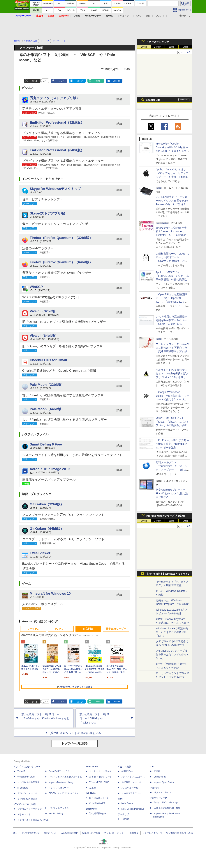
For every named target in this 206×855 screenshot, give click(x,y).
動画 (148, 16)
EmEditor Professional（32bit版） (57, 122)
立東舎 (92, 788)
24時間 (157, 47)
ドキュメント (124, 16)
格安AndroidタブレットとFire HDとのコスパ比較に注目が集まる (172, 493)
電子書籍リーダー (116, 628)
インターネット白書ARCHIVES (33, 820)
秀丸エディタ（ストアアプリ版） (55, 98)
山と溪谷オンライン (99, 798)
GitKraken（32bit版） (47, 504)
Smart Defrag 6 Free (46, 444)
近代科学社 (91, 809)
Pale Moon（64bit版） (47, 409)
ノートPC (33, 628)
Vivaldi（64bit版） (44, 336)
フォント (160, 16)
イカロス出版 (124, 766)
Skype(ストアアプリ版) (47, 213)
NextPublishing (56, 813)
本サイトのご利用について (26, 833)
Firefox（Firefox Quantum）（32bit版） (61, 238)
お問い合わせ (50, 833)
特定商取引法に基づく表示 (179, 833)
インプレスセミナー (59, 788)
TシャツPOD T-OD (99, 782)
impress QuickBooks (164, 782)
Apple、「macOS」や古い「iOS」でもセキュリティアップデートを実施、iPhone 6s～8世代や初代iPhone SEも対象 (172, 177)
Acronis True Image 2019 (50, 469)
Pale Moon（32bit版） (47, 385)
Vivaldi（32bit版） (44, 311)
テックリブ (123, 814)
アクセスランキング (157, 41)
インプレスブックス (59, 808)
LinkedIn (116, 81)
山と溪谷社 (91, 793)
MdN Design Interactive (133, 809)
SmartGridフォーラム (59, 771)
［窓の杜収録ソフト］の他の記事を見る (74, 733)
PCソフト (60, 628)
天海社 (157, 771)
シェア (61, 81)
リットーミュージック (100, 771)
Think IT (21, 771)
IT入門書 (88, 628)
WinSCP (36, 287)
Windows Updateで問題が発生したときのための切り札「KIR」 (172, 632)
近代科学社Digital (97, 813)
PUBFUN (154, 788)
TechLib (125, 819)
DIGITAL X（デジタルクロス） (64, 793)
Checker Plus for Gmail (48, 360)
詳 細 (119, 99)
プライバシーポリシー (115, 833)
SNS (138, 16)
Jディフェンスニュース (133, 776)
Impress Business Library (61, 782)
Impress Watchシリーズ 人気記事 (166, 515)
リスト (45, 81)
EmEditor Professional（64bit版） (57, 150)
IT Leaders (22, 788)
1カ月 (185, 47)
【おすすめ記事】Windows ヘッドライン (168, 574)
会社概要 (134, 833)
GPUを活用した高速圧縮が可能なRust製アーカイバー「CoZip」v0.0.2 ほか (171, 320)
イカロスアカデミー (131, 793)
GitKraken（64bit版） (47, 529)
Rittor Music (92, 766)
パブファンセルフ (162, 792)
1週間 (171, 47)
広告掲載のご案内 (69, 833)
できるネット (24, 814)
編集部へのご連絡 (91, 833)
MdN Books (127, 803)
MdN (120, 799)
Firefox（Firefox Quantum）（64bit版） (61, 262)
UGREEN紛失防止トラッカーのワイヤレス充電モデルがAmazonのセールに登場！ (172, 200)
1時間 (144, 47)
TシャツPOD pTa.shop (166, 802)
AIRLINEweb (128, 771)
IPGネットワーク (158, 798)
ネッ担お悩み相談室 (27, 799)
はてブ (80, 81)
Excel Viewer (40, 553)
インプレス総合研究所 (28, 782)
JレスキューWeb (130, 788)
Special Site (153, 99)
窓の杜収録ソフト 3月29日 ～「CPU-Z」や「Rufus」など (94, 718)
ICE (152, 766)
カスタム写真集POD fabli (167, 808)
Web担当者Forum (26, 776)
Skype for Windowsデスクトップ (55, 189)
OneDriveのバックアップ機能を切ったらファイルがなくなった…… (172, 654)
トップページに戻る (74, 743)
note (98, 81)
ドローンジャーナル (27, 793)
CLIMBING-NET (97, 803)
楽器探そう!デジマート (100, 776)
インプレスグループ (152, 833)
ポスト (35, 81)
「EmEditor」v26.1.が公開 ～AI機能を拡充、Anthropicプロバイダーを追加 (173, 444)
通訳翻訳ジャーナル (131, 782)
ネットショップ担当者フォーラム (65, 776)
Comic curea (160, 776)
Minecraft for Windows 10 (50, 593)
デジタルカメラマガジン (29, 809)
